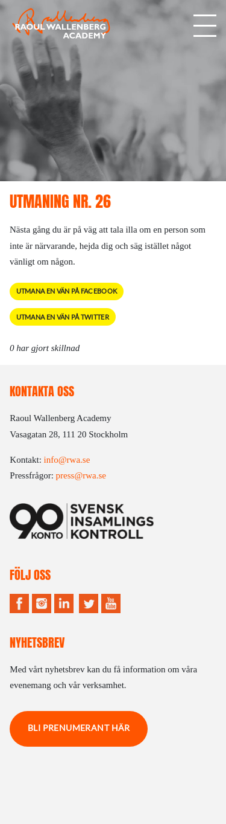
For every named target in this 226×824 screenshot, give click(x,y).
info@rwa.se (67, 460)
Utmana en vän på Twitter (63, 317)
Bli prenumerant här (79, 728)
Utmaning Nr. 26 (60, 201)
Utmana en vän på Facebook (67, 291)
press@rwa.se (81, 475)
